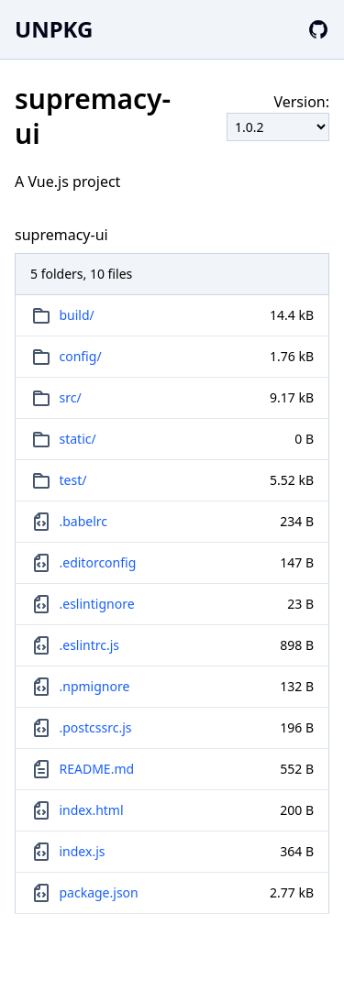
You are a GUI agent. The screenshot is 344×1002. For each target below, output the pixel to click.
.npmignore (95, 686)
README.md (97, 768)
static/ (78, 438)
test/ (73, 480)
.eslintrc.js (90, 645)
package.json (99, 892)
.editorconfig (98, 562)
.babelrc (84, 521)
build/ (77, 315)
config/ (81, 356)
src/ (71, 397)
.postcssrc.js (96, 727)
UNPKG (54, 29)
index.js (82, 851)
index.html (92, 810)
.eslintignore (97, 603)
